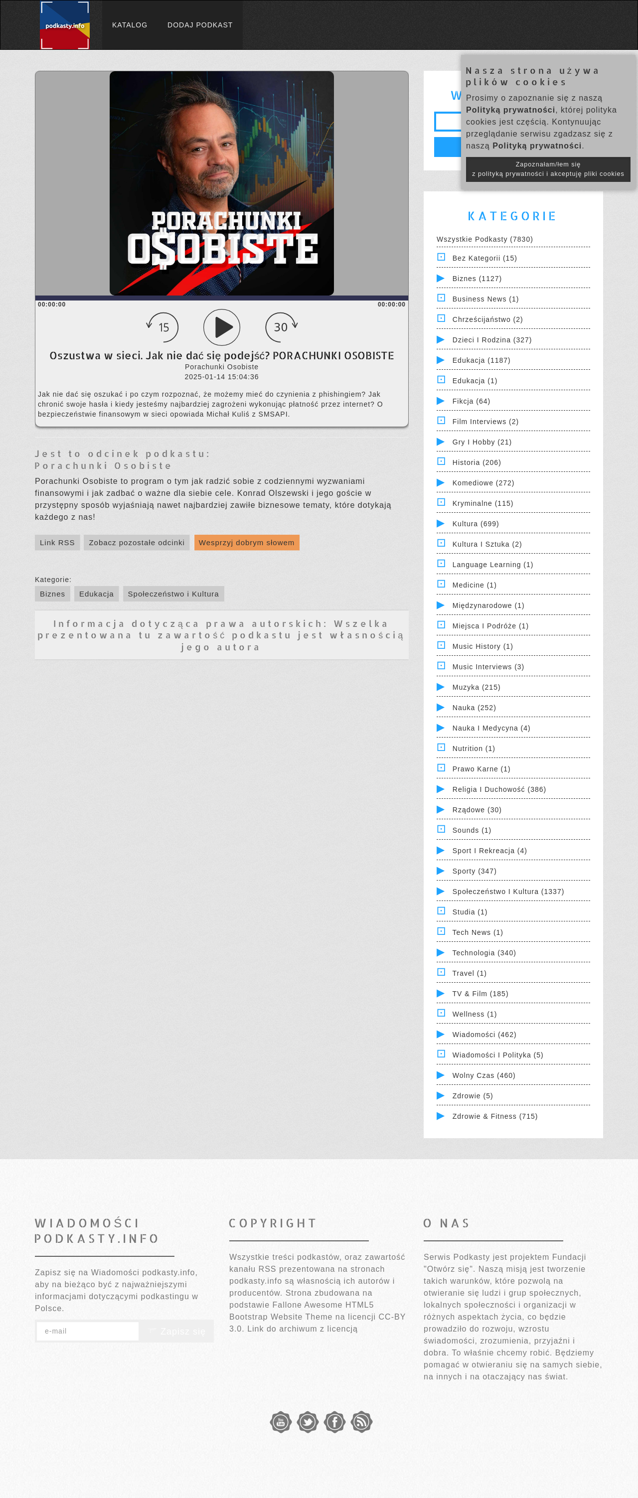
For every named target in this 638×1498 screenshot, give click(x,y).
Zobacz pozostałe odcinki (136, 542)
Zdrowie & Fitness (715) (495, 1116)
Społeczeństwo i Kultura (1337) (509, 892)
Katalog (130, 25)
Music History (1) (483, 646)
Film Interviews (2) (486, 422)
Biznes (52, 594)
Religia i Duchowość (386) (499, 789)
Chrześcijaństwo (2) (488, 319)
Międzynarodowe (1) (489, 605)
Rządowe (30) (477, 810)
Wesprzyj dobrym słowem (247, 542)
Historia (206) (477, 462)
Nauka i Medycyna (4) (492, 728)
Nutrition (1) (474, 748)
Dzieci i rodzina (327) (492, 340)
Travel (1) (470, 973)
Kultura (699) (476, 524)
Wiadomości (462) (485, 1035)
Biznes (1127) (477, 279)
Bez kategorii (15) (485, 258)
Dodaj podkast (200, 25)
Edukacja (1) (475, 381)
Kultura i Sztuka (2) (487, 544)
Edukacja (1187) (482, 360)
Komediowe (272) (484, 483)
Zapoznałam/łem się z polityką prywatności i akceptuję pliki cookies (548, 169)
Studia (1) (470, 912)
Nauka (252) (474, 708)
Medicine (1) (475, 585)
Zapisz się (176, 1332)
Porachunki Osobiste (103, 465)
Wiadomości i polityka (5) (498, 1055)
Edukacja (96, 594)
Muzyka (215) (477, 687)
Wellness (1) (475, 1014)
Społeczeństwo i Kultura (173, 594)
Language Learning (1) (493, 565)
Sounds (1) (472, 830)
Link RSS (57, 542)
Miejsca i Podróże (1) (491, 626)
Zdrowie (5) (473, 1096)
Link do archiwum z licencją (302, 1329)
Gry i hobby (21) (482, 442)
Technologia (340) (484, 953)
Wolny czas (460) (484, 1075)
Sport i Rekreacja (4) (490, 851)
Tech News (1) (478, 932)
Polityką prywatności (510, 110)
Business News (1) (486, 299)
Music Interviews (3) (488, 667)
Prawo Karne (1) (482, 769)
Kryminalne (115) (483, 503)
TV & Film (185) (481, 994)
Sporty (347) (475, 871)
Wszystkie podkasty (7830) (485, 239)
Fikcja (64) (471, 401)
